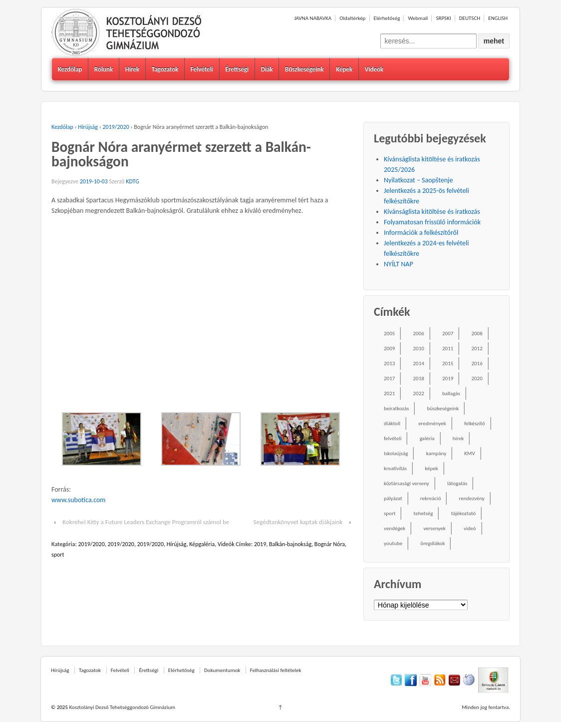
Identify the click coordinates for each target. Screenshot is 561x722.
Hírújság (88, 126)
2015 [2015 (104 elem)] (447, 363)
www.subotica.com (78, 500)
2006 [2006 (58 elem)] (418, 333)
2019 (260, 544)
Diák (267, 69)
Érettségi (237, 69)
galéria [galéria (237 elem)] (427, 438)
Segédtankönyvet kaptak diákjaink (298, 522)
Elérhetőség (387, 18)
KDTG (132, 181)
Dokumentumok (222, 670)
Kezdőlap (70, 69)
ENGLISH (498, 18)
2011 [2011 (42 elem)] (447, 348)
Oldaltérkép (352, 18)
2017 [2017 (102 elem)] (389, 378)
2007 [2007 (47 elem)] (447, 333)
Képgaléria (202, 544)
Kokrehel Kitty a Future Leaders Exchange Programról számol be (145, 522)
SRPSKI (443, 18)
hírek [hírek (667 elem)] (458, 438)
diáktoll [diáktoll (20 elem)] (392, 423)
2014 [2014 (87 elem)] (418, 363)
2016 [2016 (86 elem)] (476, 363)
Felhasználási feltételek (275, 670)
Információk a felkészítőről (421, 232)
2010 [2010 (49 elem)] (418, 348)
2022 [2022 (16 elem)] (418, 393)
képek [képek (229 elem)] (431, 468)
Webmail (418, 18)
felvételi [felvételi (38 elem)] (392, 438)
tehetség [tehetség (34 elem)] (423, 513)
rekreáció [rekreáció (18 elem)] (430, 498)
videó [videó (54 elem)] (470, 528)
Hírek (132, 69)
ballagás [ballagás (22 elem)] (451, 393)
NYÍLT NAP (398, 264)
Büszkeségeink (304, 69)
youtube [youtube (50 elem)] (393, 543)
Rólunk (103, 69)
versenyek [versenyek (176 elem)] (434, 528)
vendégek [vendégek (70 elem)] (394, 528)
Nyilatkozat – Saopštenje (418, 180)
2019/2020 (116, 126)
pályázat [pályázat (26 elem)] (393, 498)
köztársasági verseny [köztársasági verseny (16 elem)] (406, 483)
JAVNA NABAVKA (312, 18)
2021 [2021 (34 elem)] (389, 393)
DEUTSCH (469, 18)
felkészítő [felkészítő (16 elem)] (474, 423)
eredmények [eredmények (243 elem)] (432, 423)
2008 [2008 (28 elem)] (476, 333)
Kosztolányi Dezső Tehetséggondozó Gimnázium (121, 707)
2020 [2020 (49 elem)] (476, 378)
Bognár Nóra (329, 544)
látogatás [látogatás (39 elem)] (457, 483)
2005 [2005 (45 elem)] (389, 333)
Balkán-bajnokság (290, 544)
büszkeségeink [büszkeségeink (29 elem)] (443, 408)
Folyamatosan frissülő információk (432, 222)
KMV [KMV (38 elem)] (469, 453)
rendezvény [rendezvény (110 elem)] (472, 498)
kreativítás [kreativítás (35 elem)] (395, 468)
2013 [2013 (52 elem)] (389, 363)
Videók (374, 69)
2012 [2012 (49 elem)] (476, 348)
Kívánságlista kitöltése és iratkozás (432, 211)
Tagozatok (165, 69)
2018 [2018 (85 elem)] (418, 378)
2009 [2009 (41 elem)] (389, 348)
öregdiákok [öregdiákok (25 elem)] (432, 543)
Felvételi (202, 69)
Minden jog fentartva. (486, 707)
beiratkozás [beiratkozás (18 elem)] (396, 408)
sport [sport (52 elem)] (389, 513)
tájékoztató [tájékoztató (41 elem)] (463, 513)
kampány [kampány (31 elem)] (436, 453)
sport (57, 554)
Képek (344, 69)
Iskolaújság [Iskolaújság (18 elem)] (396, 453)
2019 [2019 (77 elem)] (447, 378)
